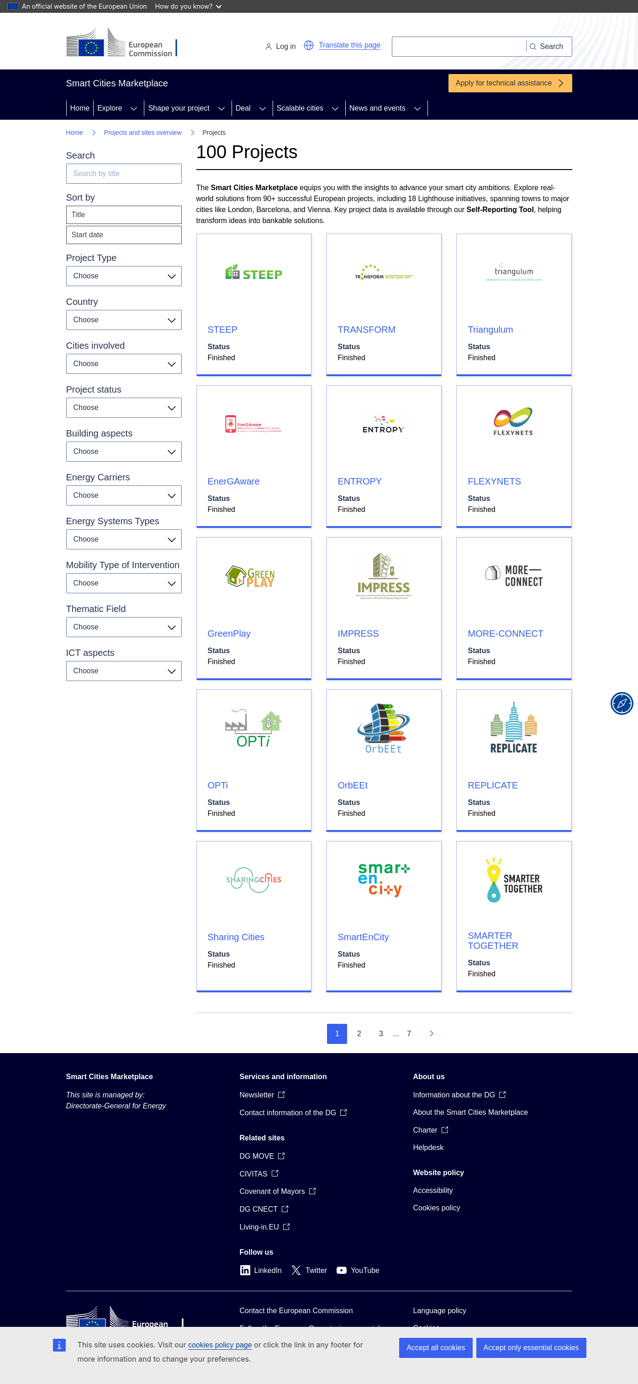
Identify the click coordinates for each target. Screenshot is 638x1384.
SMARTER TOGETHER (493, 941)
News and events (377, 108)
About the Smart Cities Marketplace (470, 1112)
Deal (243, 108)
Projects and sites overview (143, 132)
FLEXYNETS (494, 481)
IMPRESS (358, 633)
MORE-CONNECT (505, 633)
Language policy (440, 1311)
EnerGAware (234, 481)
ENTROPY (359, 481)
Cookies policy (436, 1208)
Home (80, 108)
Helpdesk (428, 1147)
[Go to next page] (431, 1034)
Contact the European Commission (296, 1311)
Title (78, 214)
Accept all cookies (435, 1348)
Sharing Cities (236, 937)
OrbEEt (352, 785)
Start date (87, 235)
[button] (308, 45)
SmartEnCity (363, 937)
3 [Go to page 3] (381, 1034)
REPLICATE (493, 785)
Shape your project (178, 108)
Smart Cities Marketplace (109, 1077)
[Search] (459, 47)
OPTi (218, 785)
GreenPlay (229, 633)
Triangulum (490, 330)
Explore (109, 108)
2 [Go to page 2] (359, 1034)
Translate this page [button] (349, 45)
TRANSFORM (366, 330)
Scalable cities (300, 108)
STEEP (223, 330)
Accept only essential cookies (531, 1348)
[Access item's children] (134, 108)
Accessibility (433, 1190)
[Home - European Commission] (129, 43)
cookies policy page (220, 1345)
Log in (280, 46)
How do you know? (188, 6)
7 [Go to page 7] (409, 1034)
